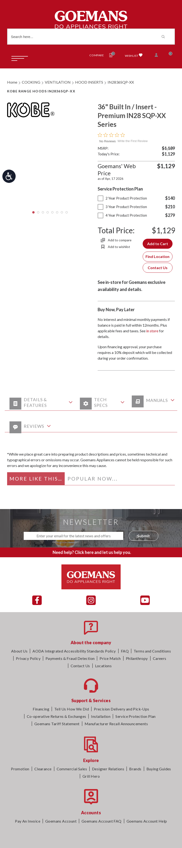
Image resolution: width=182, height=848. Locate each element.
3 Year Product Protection (122, 206)
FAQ (125, 651)
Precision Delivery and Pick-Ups (121, 709)
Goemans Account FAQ (102, 821)
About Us (19, 651)
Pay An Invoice (27, 821)
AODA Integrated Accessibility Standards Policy (74, 651)
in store (152, 331)
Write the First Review (133, 141)
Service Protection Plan (135, 716)
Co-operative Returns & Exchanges (56, 716)
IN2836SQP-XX (121, 82)
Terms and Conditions (152, 651)
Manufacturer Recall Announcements (116, 723)
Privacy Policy (28, 658)
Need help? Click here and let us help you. (92, 552)
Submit (143, 536)
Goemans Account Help (147, 821)
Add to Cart (157, 243)
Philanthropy (137, 658)
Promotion (20, 769)
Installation (100, 716)
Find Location (157, 256)
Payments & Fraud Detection (70, 658)
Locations (103, 665)
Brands (135, 769)
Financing (41, 709)
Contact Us (158, 267)
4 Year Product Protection (122, 215)
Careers (159, 658)
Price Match (110, 658)
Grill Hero (91, 776)
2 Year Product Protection (122, 198)
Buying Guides (158, 769)
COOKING (31, 82)
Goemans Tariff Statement (57, 723)
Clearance (43, 769)
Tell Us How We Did (71, 709)
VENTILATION (58, 82)
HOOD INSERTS (89, 82)
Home (12, 82)
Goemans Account (61, 821)
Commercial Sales (72, 769)
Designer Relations (108, 769)
